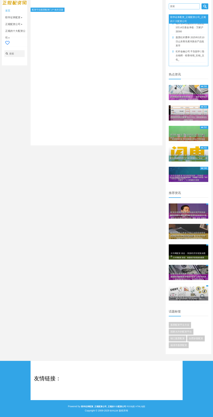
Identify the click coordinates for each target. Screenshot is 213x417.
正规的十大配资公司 (15, 31)
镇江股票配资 (177, 338)
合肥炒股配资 (196, 338)
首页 (7, 10)
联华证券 (114, 411)
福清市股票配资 (178, 345)
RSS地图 (131, 406)
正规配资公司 (13, 24)
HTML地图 (140, 406)
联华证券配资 (13, 17)
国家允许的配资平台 (181, 331)
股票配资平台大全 (179, 324)
